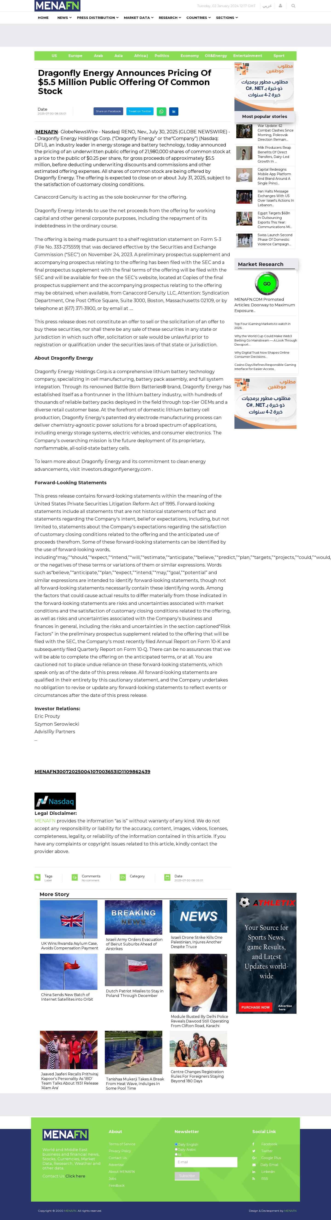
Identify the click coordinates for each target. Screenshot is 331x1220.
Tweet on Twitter (140, 111)
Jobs (112, 1179)
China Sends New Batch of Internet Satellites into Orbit (67, 997)
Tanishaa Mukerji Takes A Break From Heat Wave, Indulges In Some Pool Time (135, 1084)
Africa (139, 56)
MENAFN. (70, 1210)
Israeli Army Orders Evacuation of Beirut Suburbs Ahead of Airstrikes (134, 944)
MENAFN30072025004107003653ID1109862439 (92, 771)
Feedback (117, 1185)
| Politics (161, 56)
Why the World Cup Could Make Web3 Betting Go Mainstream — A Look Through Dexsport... (265, 340)
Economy (190, 56)
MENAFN (47, 132)
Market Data (137, 18)
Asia (118, 56)
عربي (267, 5)
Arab (98, 56)
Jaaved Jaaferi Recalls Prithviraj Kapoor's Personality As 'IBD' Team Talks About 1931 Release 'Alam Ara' (69, 1081)
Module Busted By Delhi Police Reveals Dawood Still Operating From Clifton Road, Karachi (200, 1021)
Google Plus (266, 1158)
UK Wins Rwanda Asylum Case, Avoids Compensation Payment (69, 945)
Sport (276, 56)
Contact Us (118, 1158)
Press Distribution (96, 18)
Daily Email (265, 1165)
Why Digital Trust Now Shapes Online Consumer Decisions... (261, 355)
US (48, 56)
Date (42, 109)
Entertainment (241, 56)
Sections (225, 18)
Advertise (116, 1165)
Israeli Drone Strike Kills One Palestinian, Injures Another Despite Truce (197, 942)
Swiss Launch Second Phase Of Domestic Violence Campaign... (275, 239)
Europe (75, 56)
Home (43, 18)
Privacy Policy (120, 1151)
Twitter (262, 1151)
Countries (196, 18)
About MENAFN (122, 1172)
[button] (280, 5)
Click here (75, 1176)
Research (168, 18)
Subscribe (187, 1176)
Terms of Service (122, 1144)
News (62, 18)
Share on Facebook (108, 111)
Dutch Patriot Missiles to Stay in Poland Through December (134, 993)
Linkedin (263, 1172)
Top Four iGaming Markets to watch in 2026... (262, 326)
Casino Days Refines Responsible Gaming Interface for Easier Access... (265, 367)
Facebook (264, 1144)
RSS (260, 1179)
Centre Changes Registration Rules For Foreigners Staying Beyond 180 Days (197, 1076)
